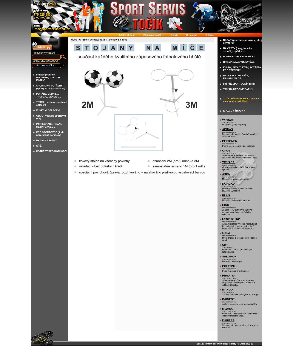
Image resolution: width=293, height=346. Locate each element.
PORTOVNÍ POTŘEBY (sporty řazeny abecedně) (50, 87)
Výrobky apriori (98, 39)
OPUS (226, 150)
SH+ (225, 244)
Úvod (74, 39)
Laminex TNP (231, 218)
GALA (226, 232)
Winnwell (228, 119)
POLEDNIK (229, 266)
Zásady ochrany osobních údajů (212, 344)
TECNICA (228, 162)
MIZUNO (227, 308)
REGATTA (228, 275)
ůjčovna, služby (153, 35)
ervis (174, 35)
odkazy (232, 344)
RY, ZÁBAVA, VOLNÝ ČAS (239, 62)
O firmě (83, 39)
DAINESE (228, 299)
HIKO (225, 204)
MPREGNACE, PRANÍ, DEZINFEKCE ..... (49, 125)
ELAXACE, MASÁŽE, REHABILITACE (236, 77)
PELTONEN (229, 141)
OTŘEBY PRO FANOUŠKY (239, 56)
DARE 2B (228, 320)
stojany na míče (118, 39)
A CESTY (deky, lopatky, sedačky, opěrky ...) (237, 49)
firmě (209, 35)
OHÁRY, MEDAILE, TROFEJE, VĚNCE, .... (48, 95)
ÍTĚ (38, 145)
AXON (226, 174)
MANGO (227, 289)
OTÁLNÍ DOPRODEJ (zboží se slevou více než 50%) (241, 100)
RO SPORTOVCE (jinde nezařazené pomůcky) (50, 133)
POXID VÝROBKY (234, 110)
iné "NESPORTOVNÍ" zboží (239, 83)
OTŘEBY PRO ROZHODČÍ (51, 151)
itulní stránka (127, 35)
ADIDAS (227, 129)
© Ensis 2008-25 (245, 344)
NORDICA (228, 183)
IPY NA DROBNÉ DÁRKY (238, 89)
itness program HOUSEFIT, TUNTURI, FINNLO (48, 77)
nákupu (191, 35)
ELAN (226, 195)
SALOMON (229, 256)
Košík (41, 46)
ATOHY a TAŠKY (46, 140)
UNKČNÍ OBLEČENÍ (48, 110)
